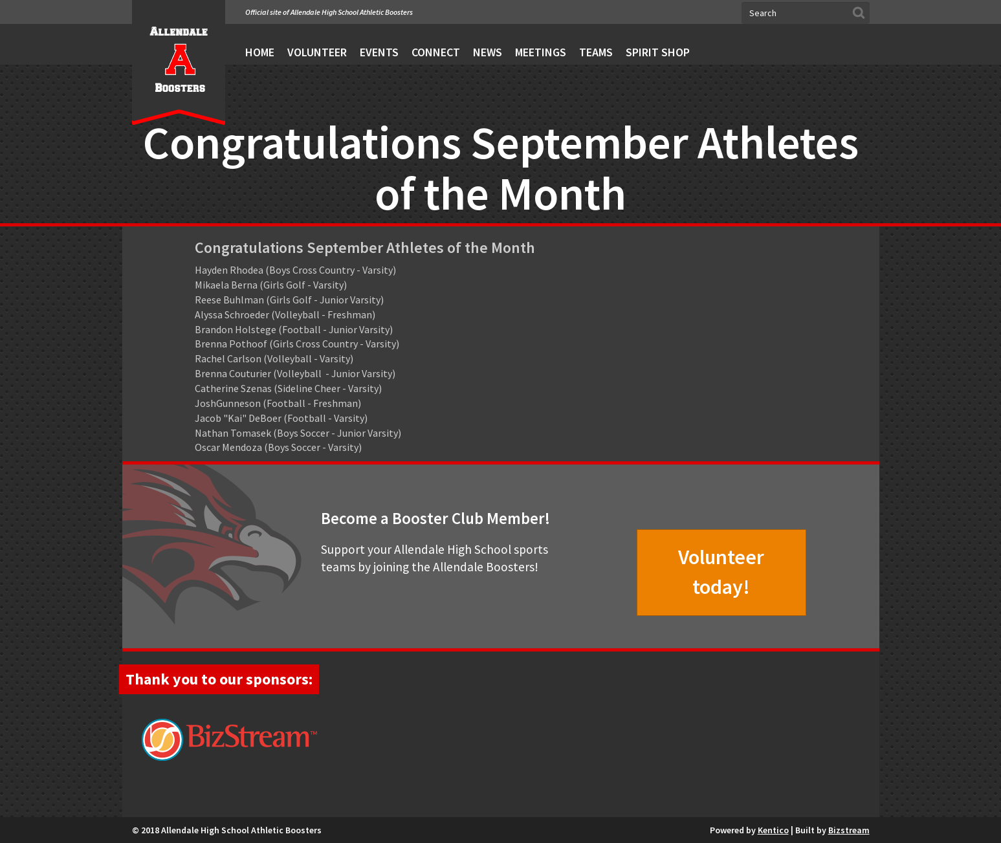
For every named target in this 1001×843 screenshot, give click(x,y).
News (487, 52)
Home (259, 52)
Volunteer (317, 52)
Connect (436, 52)
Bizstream (849, 830)
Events (379, 52)
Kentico (773, 830)
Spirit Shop (658, 52)
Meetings (540, 52)
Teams (596, 52)
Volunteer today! (721, 572)
